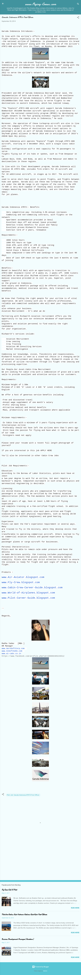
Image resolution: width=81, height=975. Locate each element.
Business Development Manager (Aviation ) (18, 939)
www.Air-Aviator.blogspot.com (23, 577)
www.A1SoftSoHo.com (12, 651)
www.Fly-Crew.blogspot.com (21, 582)
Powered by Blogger (40, 967)
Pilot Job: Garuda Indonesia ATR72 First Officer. (23, 795)
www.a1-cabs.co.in (11, 653)
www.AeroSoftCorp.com (13, 648)
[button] (78, 17)
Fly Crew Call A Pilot (9, 889)
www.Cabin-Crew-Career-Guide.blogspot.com (32, 587)
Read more (75, 908)
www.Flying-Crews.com (40, 4)
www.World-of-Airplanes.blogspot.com (28, 592)
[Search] (78, 4)
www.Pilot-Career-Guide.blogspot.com (28, 598)
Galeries (45, 971)
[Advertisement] (40, 862)
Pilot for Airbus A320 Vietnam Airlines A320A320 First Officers (24, 914)
